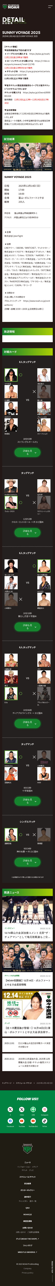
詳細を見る (27, 452)
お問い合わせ (27, 1227)
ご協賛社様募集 (33, 1232)
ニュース (27, 1162)
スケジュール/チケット (28, 1177)
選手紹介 (27, 1197)
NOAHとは (27, 1214)
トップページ (6, 1083)
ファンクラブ (27, 1245)
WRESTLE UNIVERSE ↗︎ (27, 1252)
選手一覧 (33, 1201)
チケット (24, 1170)
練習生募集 (27, 1221)
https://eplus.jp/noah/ (39, 53)
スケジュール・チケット (24, 1083)
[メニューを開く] (50, 6)
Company (27, 1268)
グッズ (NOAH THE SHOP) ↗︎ (27, 1239)
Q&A (28, 1207)
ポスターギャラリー (28, 1190)
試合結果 (27, 1183)
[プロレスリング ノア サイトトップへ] (10, 6)
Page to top (52, 1267)
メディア (35, 1167)
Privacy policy (27, 1272)
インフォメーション (23, 1167)
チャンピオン (23, 1201)
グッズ (31, 1170)
